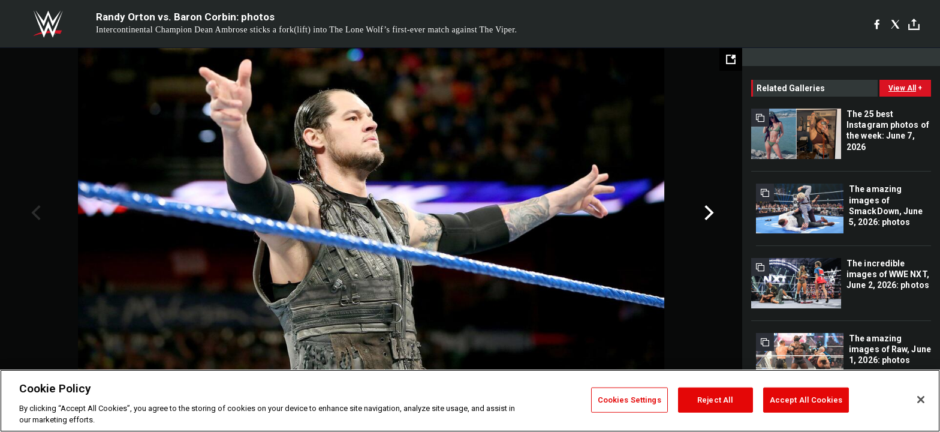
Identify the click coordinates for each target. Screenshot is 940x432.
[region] (470, 401)
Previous (34, 213)
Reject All (715, 399)
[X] (895, 24)
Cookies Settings (629, 399)
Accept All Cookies (806, 399)
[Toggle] (914, 24)
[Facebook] (876, 24)
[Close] (921, 399)
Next (707, 213)
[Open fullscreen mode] (730, 59)
